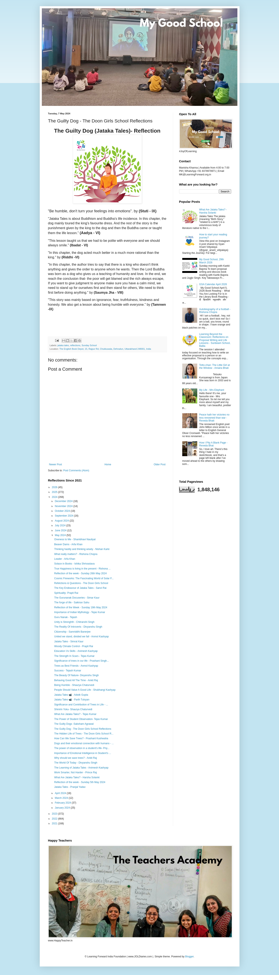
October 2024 (63, 510)
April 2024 (61, 793)
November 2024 (64, 506)
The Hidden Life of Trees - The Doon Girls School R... (83, 733)
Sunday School (89, 345)
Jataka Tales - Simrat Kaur (68, 641)
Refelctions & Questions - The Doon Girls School (81, 583)
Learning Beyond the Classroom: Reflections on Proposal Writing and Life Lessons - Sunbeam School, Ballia (214, 340)
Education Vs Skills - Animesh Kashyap (76, 651)
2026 (55, 487)
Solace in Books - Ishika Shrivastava (74, 563)
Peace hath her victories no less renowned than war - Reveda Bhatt (214, 417)
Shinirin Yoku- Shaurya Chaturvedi (73, 709)
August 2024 (62, 520)
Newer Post (55, 464)
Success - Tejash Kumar (67, 670)
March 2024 (62, 798)
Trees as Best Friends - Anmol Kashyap (76, 665)
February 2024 (63, 802)
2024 (55, 497)
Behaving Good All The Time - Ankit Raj (76, 680)
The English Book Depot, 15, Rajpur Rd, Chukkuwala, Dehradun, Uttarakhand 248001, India (105, 349)
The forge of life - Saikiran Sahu (71, 602)
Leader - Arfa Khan (64, 558)
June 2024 (61, 530)
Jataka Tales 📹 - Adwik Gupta (71, 694)
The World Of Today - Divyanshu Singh (75, 762)
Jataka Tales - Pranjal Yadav (70, 787)
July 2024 (60, 525)
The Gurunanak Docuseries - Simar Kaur (76, 597)
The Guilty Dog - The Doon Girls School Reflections (82, 728)
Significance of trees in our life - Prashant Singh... (81, 660)
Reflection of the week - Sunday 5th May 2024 (79, 782)
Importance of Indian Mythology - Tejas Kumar (79, 612)
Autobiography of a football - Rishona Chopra (214, 311)
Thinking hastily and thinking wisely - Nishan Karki (81, 549)
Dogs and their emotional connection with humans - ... (84, 743)
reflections (75, 345)
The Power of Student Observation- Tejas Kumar (81, 719)
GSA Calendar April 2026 (213, 284)
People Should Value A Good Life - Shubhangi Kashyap (84, 689)
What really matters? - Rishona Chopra (75, 554)
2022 (55, 818)
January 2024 (63, 807)
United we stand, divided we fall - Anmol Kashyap (81, 636)
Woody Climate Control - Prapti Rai (73, 646)
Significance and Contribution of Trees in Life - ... (81, 704)
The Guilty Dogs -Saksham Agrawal (73, 723)
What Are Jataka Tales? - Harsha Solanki (76, 777)
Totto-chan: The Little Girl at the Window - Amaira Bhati (214, 366)
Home (107, 464)
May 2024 (60, 535)
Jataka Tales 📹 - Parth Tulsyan (71, 699)
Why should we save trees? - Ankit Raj (75, 757)
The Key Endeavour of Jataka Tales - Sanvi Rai (80, 587)
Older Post (160, 464)
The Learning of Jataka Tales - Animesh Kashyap (81, 767)
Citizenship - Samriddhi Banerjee (72, 631)
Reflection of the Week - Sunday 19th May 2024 (80, 607)
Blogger (189, 956)
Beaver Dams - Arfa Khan (68, 544)
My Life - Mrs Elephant (211, 390)
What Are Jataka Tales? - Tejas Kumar (75, 714)
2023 (55, 813)
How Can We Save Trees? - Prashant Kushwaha (81, 738)
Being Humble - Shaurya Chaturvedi (74, 685)
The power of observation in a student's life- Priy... (81, 748)
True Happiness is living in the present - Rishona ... (82, 568)
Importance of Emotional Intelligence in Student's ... (82, 753)
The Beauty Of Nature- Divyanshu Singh (76, 675)
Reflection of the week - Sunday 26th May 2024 (80, 573)
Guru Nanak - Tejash (65, 617)
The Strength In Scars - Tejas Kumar (74, 656)
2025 (55, 492)
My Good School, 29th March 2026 (211, 261)
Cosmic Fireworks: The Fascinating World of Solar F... (84, 578)
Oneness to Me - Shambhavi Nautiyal (74, 539)
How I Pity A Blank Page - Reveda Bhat (213, 444)
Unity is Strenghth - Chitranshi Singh (74, 622)
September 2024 (64, 515)
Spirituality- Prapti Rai (66, 592)
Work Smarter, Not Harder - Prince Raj (75, 772)
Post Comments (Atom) (76, 470)
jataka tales (63, 345)
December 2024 (64, 501)
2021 (55, 823)
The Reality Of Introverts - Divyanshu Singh (78, 626)
